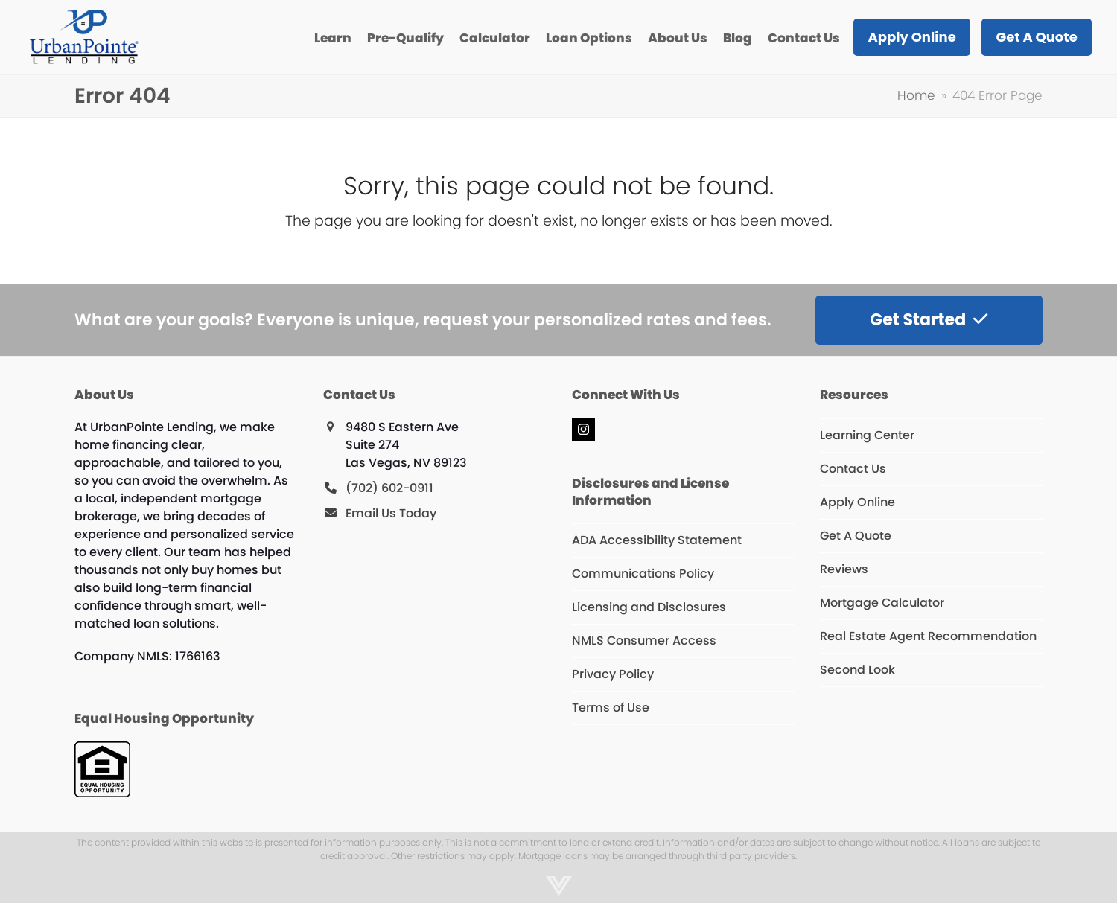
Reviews (844, 569)
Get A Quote (855, 535)
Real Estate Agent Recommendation (928, 636)
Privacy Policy (613, 674)
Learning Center (867, 435)
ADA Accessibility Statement (657, 540)
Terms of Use (610, 707)
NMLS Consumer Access (644, 640)
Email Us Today (391, 513)
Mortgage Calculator (882, 602)
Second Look (857, 669)
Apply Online (857, 502)
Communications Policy (643, 573)
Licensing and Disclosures (649, 607)
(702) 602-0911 (389, 488)
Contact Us (853, 468)
